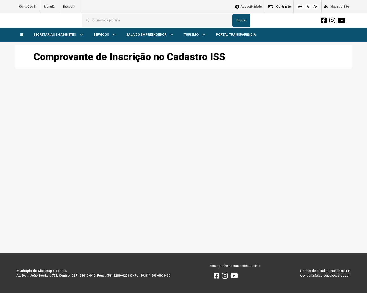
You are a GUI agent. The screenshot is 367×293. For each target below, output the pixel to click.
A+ (300, 6)
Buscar (241, 20)
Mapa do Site (339, 6)
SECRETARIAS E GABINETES (55, 34)
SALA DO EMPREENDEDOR (146, 34)
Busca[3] (69, 6)
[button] (21, 34)
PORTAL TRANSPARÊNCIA (236, 34)
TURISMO (191, 34)
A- (315, 6)
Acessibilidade (251, 6)
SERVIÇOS (101, 34)
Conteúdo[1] (27, 6)
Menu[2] (49, 6)
